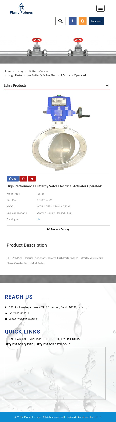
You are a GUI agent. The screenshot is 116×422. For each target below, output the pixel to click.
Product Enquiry (58, 229)
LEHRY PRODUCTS (68, 339)
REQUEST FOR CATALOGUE (53, 344)
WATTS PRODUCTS (41, 339)
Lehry (20, 71)
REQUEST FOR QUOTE (19, 344)
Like (12, 178)
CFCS (98, 417)
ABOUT (21, 339)
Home (7, 71)
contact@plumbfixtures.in (23, 318)
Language (96, 20)
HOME (9, 339)
